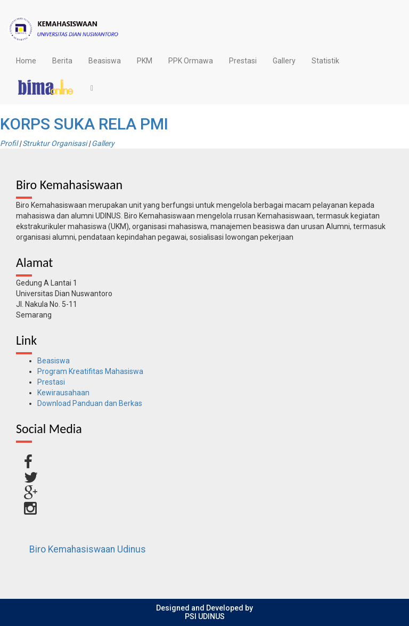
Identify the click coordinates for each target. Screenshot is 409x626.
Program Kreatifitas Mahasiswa (90, 371)
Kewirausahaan (63, 392)
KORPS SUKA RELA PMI (84, 124)
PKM (144, 60)
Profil (9, 143)
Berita (62, 60)
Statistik (325, 60)
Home (26, 60)
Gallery (284, 60)
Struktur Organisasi (54, 143)
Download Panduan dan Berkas (89, 403)
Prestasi (243, 60)
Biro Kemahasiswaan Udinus (87, 549)
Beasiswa (104, 60)
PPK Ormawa (190, 60)
